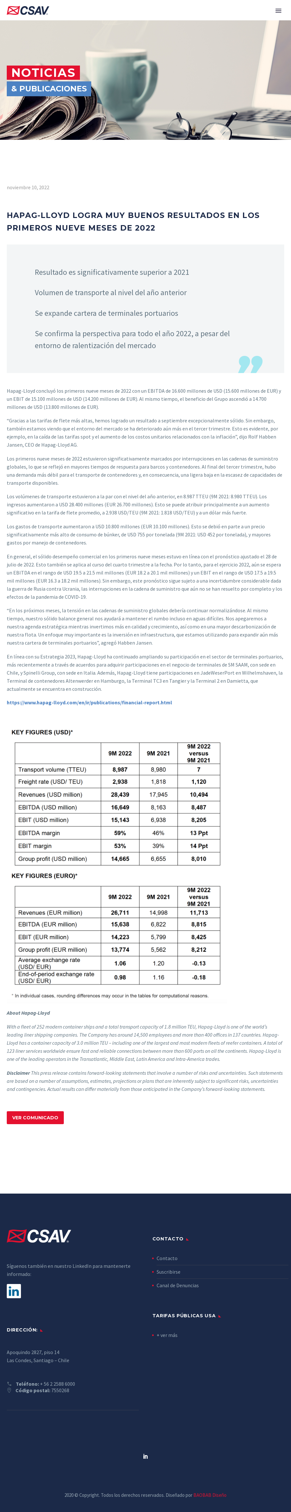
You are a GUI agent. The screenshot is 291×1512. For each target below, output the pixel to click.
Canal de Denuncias (178, 1285)
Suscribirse (168, 1272)
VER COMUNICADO (35, 1118)
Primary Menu (278, 11)
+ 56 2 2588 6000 (57, 1384)
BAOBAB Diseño (210, 1495)
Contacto (167, 1258)
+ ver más (167, 1335)
